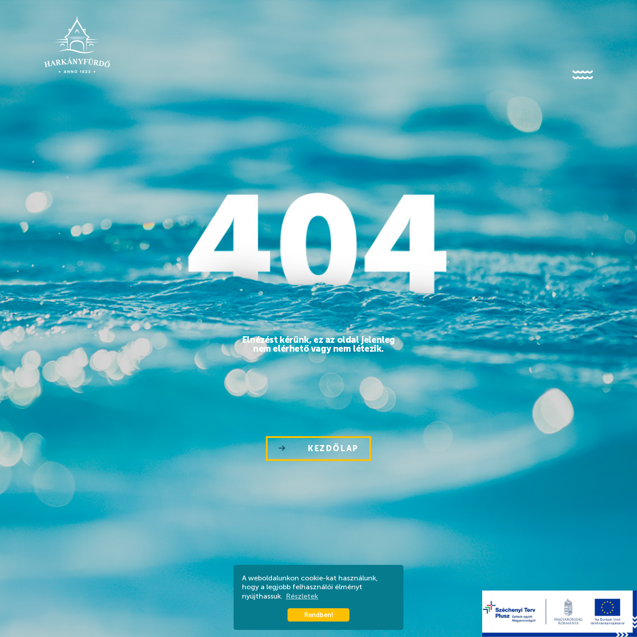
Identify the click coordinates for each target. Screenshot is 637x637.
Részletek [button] (302, 596)
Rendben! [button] (318, 615)
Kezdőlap (318, 448)
